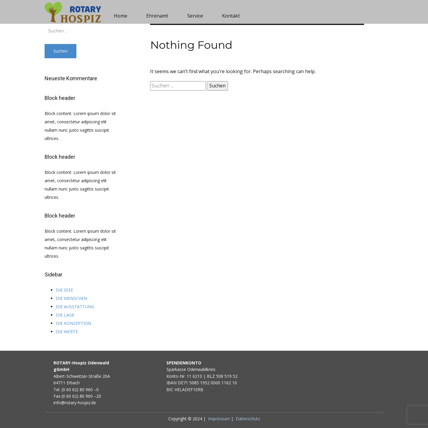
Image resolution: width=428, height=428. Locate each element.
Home (120, 15)
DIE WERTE (67, 331)
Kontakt (231, 15)
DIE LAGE (65, 315)
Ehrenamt (157, 15)
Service (195, 15)
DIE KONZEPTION (73, 323)
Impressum (219, 418)
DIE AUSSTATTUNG (75, 306)
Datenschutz (248, 418)
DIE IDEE (64, 290)
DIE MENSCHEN (71, 298)
